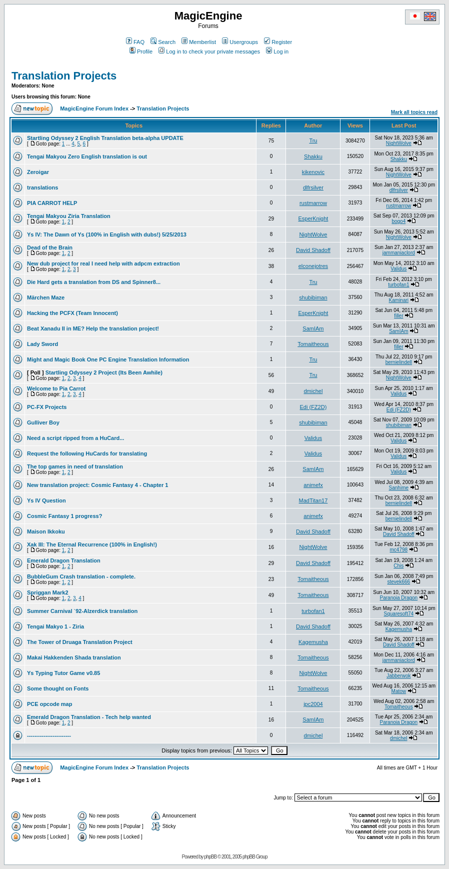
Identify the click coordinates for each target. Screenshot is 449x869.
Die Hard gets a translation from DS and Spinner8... (93, 282)
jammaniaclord (398, 253)
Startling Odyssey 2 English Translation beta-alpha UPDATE (105, 138)
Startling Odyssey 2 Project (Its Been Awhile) (104, 373)
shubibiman (313, 297)
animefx (313, 485)
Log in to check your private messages (209, 51)
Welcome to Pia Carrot (56, 389)
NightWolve (399, 143)
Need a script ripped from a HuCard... (75, 438)
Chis (399, 565)
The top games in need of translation (75, 467)
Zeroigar (38, 172)
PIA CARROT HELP (52, 203)
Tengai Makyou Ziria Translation (68, 216)
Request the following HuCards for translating (87, 453)
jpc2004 (313, 704)
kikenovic (313, 172)
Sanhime (398, 487)
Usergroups (240, 42)
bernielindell (399, 362)
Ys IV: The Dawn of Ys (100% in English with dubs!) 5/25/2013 (106, 235)
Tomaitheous (313, 344)
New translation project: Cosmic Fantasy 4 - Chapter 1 (97, 485)
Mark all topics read (414, 112)
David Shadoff (313, 250)
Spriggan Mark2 (47, 593)
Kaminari (398, 300)
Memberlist (199, 42)
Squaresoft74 (399, 613)
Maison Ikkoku (46, 531)
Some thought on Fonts (57, 689)
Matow (399, 691)
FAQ (135, 42)
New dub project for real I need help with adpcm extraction (103, 263)
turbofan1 (398, 285)
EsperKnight (313, 219)
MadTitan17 (313, 501)
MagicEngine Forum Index (94, 109)
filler (398, 315)
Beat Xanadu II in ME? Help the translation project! (93, 329)
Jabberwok (398, 675)
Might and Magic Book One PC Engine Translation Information (108, 359)
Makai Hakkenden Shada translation (74, 657)
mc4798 (399, 549)
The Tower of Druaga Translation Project (79, 642)
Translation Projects (64, 76)
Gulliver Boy (43, 423)
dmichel (313, 391)
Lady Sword (42, 344)
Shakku (313, 157)
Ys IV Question (46, 501)
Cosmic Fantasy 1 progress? (64, 516)
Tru (313, 141)
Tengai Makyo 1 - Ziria (55, 627)
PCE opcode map (49, 704)
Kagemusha (399, 629)
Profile (141, 51)
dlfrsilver (313, 187)
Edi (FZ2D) (313, 407)
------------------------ (49, 735)
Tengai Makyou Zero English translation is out (87, 157)
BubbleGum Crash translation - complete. (81, 577)
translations (42, 187)
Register (278, 42)
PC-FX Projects (46, 407)
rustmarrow (313, 203)
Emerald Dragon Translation (63, 561)
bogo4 (399, 221)
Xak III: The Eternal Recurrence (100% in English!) (92, 545)
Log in (277, 51)
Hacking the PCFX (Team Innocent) (72, 313)
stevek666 (399, 581)
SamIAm (313, 329)
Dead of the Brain (49, 247)
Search (163, 42)
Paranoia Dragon (399, 597)
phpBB (210, 857)
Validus (398, 269)
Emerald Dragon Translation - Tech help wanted (89, 717)
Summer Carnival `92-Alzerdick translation (82, 611)
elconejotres (313, 266)
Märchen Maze (45, 297)
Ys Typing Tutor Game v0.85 (63, 673)
